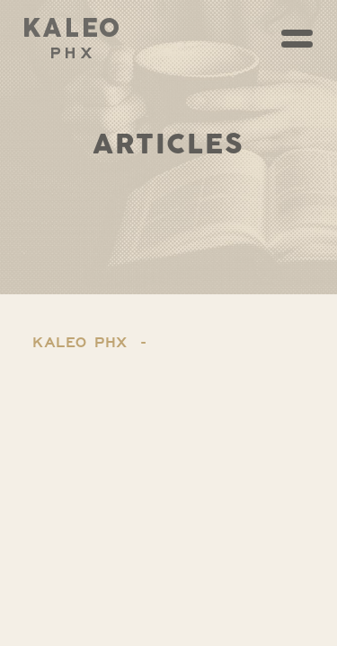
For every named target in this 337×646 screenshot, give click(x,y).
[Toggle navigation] (297, 38)
